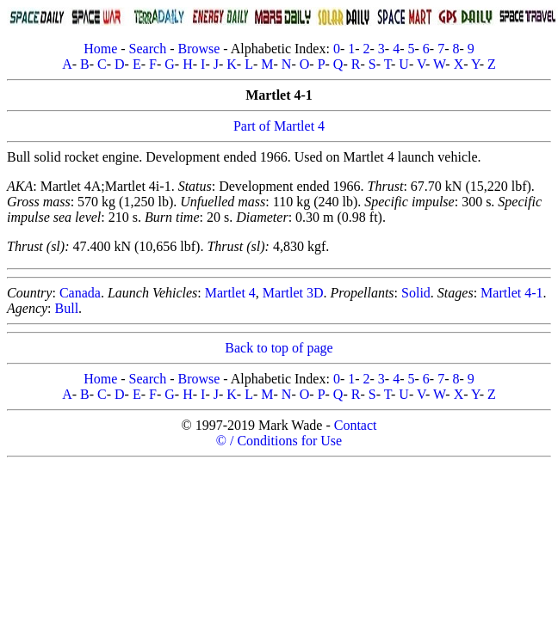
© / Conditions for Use (279, 440)
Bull (67, 308)
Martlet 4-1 (511, 292)
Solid (416, 292)
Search (148, 48)
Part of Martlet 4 (279, 126)
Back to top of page (278, 347)
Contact (355, 425)
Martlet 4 (230, 292)
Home (100, 48)
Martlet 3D (293, 292)
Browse (198, 48)
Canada (80, 292)
